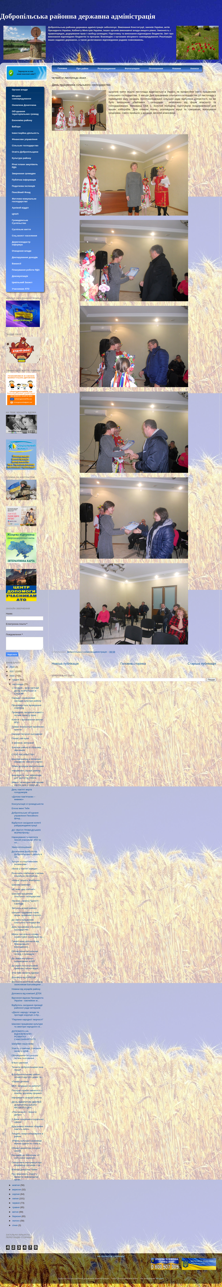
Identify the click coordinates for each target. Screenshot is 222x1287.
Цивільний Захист (22, 282)
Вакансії (16, 263)
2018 (12, 667)
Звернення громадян (24, 173)
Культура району (21, 158)
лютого (16, 1220)
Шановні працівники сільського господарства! (26, 895)
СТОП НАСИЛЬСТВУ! (23, 754)
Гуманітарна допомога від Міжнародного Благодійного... (25, 944)
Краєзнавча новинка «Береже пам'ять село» (27, 1127)
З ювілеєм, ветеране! (23, 743)
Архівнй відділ (20, 207)
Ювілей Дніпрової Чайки (24, 1169)
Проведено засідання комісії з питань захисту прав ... (27, 713)
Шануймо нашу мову (23, 1043)
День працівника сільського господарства (26, 928)
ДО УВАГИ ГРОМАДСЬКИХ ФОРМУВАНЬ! (26, 831)
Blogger (160, 1278)
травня (16, 1207)
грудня (16, 679)
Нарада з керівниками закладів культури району (26, 699)
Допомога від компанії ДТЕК (27, 993)
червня (16, 1203)
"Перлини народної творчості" (27, 1019)
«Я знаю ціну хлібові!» (23, 889)
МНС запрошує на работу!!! (26, 1086)
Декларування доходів (25, 257)
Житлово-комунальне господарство (24, 200)
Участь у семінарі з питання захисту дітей (26, 1049)
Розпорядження (106, 68)
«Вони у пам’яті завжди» (25, 868)
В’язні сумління (20, 1062)
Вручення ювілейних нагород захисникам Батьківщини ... (27, 983)
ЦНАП (15, 214)
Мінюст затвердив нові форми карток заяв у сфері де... (28, 783)
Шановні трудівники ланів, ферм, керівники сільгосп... (27, 913)
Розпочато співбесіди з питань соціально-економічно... (28, 874)
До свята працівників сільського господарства (26, 921)
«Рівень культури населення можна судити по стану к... (27, 1142)
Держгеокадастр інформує (21, 243)
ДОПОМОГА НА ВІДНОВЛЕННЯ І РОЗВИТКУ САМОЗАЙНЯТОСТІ (24, 1035)
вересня (17, 1189)
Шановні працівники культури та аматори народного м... (27, 1025)
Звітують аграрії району (24, 908)
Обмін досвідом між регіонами (28, 766)
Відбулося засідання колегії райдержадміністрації (26, 824)
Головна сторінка (133, 663)
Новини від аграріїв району (26, 989)
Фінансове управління (24, 139)
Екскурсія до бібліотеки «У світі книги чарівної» (26, 1156)
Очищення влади (21, 251)
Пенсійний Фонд (21, 192)
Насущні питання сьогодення (27, 734)
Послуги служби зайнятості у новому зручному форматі (27, 1091)
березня (17, 1216)
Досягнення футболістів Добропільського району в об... (27, 854)
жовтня (16, 1185)
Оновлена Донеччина (24, 105)
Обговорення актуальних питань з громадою (25, 952)
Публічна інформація (24, 179)
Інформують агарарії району (27, 1097)
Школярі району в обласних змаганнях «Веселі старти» (27, 760)
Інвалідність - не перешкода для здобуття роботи (26, 776)
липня (15, 1198)
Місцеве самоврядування (21, 97)
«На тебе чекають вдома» (25, 973)
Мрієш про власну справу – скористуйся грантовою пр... (28, 935)
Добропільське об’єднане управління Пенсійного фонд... (25, 815)
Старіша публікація (202, 663)
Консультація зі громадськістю (28, 804)
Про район (82, 68)
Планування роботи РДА (26, 270)
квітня (15, 1212)
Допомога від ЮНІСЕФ (24, 977)
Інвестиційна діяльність (25, 133)
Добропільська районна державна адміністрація (77, 16)
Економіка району (22, 120)
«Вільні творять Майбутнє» (26, 880)
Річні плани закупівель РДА (25, 165)
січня (15, 1225)
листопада (18, 684)
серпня (16, 1194)
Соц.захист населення (24, 235)
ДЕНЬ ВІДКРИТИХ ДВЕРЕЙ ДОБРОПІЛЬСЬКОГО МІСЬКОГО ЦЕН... (26, 1105)
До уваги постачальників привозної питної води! (25, 967)
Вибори (16, 126)
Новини (176, 68)
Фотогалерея (132, 68)
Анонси (194, 68)
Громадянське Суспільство (20, 221)
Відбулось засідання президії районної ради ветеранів (27, 1006)
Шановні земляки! (21, 884)
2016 (12, 675)
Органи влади (20, 89)
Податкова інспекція (23, 186)
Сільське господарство (25, 145)
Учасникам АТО (20, 289)
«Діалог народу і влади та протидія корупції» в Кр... (26, 1013)
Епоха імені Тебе (20, 808)
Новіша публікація (65, 663)
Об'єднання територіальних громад (25, 112)
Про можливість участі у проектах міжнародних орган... (25, 1177)
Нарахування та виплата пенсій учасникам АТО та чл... (26, 840)
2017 (12, 671)
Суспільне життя (21, 229)
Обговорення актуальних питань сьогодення (25, 1056)
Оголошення (156, 68)
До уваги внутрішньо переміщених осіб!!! (23, 959)
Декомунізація (20, 276)
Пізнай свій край (20, 738)
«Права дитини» (20, 1081)
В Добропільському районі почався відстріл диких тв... (27, 1075)
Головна (62, 68)
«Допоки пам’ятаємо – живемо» (23, 798)
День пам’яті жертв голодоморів (22, 791)
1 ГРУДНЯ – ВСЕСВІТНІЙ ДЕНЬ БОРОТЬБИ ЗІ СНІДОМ (25, 691)
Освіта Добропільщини (25, 152)
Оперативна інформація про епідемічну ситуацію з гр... (27, 1163)
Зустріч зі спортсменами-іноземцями (25, 863)
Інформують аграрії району (26, 770)
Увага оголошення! (22, 847)
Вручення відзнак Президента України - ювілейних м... (27, 999)
